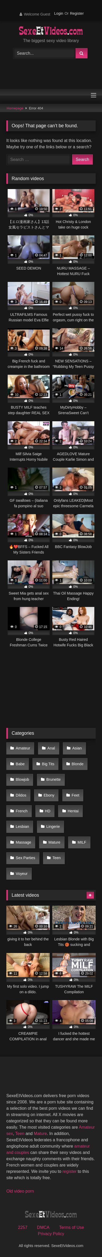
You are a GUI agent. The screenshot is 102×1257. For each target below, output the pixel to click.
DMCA (43, 1227)
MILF (82, 842)
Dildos (21, 795)
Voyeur (22, 873)
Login (58, 13)
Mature (54, 842)
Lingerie (53, 826)
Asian (77, 748)
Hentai (73, 811)
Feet (75, 795)
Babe (20, 764)
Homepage (15, 108)
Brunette (53, 779)
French (22, 811)
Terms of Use (71, 1227)
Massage (23, 842)
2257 (22, 1227)
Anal (51, 748)
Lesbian (22, 826)
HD (47, 811)
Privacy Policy (51, 1233)
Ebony (49, 795)
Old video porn (20, 1191)
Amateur (23, 748)
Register (77, 13)
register (69, 1171)
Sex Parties (25, 858)
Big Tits (48, 764)
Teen (57, 858)
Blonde (78, 764)
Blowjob (22, 779)
